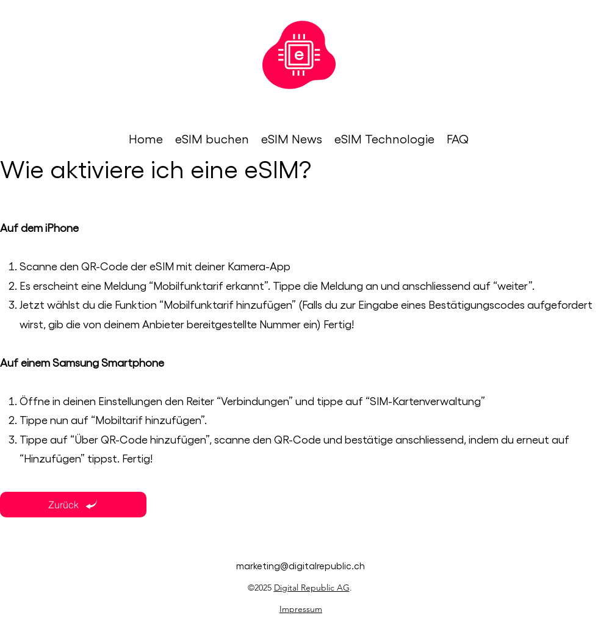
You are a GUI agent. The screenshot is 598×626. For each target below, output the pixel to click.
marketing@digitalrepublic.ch (300, 565)
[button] (212, 138)
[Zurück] (73, 504)
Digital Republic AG (312, 587)
